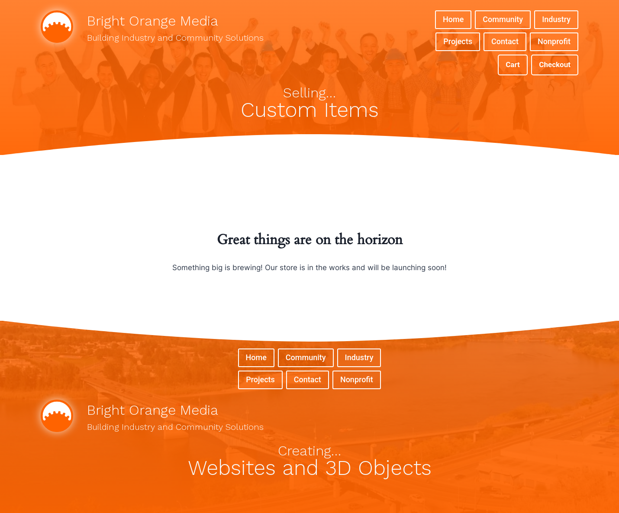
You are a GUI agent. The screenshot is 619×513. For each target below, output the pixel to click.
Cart (513, 64)
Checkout (555, 64)
